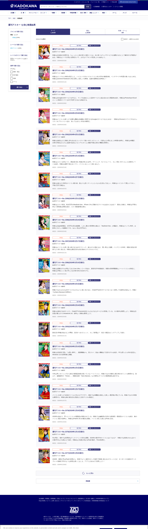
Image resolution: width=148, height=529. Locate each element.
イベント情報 (118, 6)
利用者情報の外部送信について (100, 500)
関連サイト (106, 2)
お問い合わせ (55, 500)
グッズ (125, 13)
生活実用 (84, 13)
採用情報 (52, 498)
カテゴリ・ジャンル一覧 (82, 2)
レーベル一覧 (95, 2)
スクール (134, 13)
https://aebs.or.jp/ (66, 520)
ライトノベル (33, 13)
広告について (60, 498)
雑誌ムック (94, 13)
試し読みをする (94, 45)
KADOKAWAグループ (102, 498)
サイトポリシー (78, 500)
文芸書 (13, 13)
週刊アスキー (14, 48)
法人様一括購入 (90, 498)
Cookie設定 (87, 500)
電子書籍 (15, 75)
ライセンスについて (71, 498)
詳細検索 (96, 6)
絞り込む (20, 87)
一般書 (54, 13)
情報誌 (14, 37)
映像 (104, 13)
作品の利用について (44, 500)
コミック (43, 13)
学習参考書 (74, 13)
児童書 (64, 13)
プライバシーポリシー (66, 500)
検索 (87, 6)
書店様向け (81, 498)
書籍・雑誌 (16, 71)
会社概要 (41, 498)
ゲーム (114, 13)
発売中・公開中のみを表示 (131, 39)
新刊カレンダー (106, 6)
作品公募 (114, 2)
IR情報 (47, 498)
